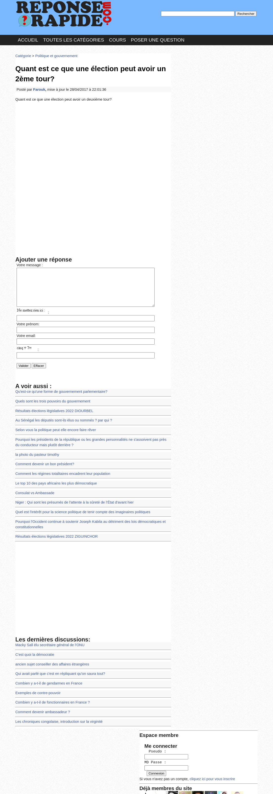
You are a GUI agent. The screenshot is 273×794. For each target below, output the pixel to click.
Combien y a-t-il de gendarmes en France (46, 669)
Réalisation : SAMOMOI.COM (174, 785)
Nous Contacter (54, 785)
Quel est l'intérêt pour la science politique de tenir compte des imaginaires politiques (78, 503)
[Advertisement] (93, 136)
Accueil (28, 38)
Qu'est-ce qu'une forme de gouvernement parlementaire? (58, 390)
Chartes (25, 785)
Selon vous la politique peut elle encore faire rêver (53, 426)
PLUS (211, 785)
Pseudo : (188, 72)
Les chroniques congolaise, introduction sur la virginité (56, 705)
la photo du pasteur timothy (35, 449)
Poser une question (157, 38)
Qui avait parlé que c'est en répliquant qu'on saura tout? (57, 660)
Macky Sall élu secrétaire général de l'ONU (47, 633)
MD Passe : (188, 83)
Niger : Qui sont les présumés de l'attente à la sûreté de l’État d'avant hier (70, 494)
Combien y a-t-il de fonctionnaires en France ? (50, 687)
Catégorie (22, 53)
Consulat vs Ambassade (33, 484)
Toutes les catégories (73, 38)
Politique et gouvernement (53, 53)
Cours (117, 38)
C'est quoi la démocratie (33, 642)
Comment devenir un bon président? (42, 458)
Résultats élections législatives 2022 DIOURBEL (51, 408)
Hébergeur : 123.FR (123, 785)
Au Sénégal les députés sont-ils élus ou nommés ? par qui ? (60, 417)
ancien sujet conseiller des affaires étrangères (50, 651)
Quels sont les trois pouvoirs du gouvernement (50, 398)
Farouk (38, 85)
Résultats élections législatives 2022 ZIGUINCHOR (53, 526)
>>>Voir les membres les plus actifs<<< (204, 171)
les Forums (88, 785)
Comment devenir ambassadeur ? (41, 696)
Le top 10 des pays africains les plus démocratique (53, 476)
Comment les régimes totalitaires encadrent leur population (59, 467)
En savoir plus (132, 777)
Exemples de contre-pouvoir (36, 678)
